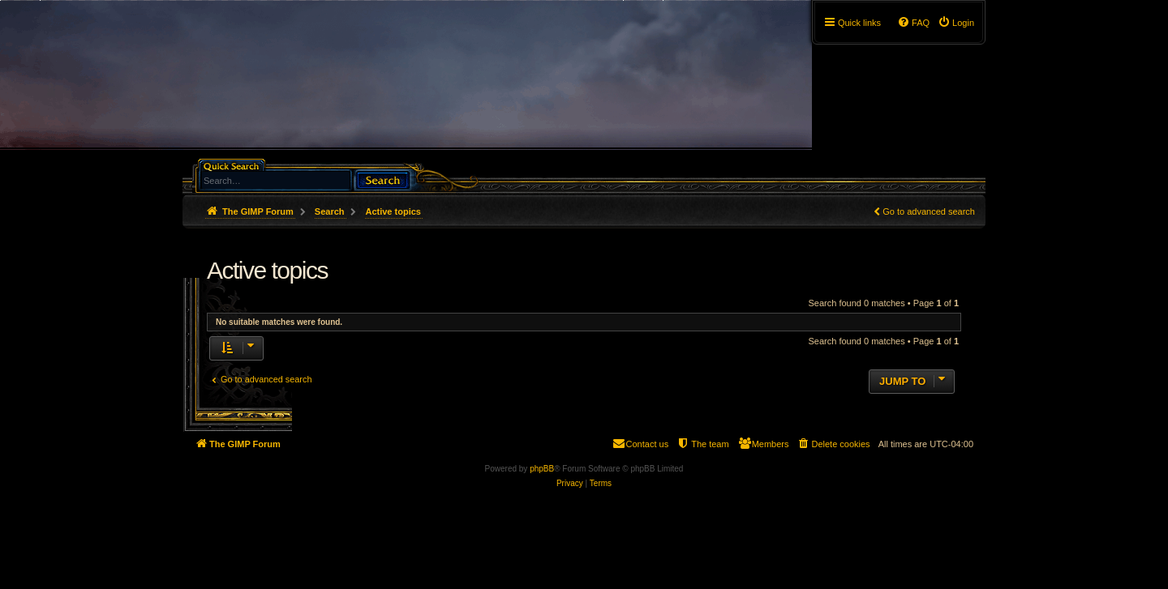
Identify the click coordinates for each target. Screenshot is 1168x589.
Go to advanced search (928, 211)
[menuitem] (956, 22)
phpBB (542, 468)
